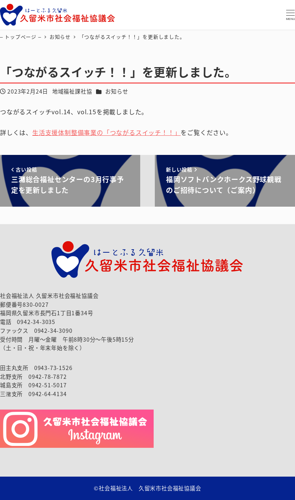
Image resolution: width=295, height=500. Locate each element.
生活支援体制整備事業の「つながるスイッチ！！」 (106, 132)
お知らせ (116, 91)
